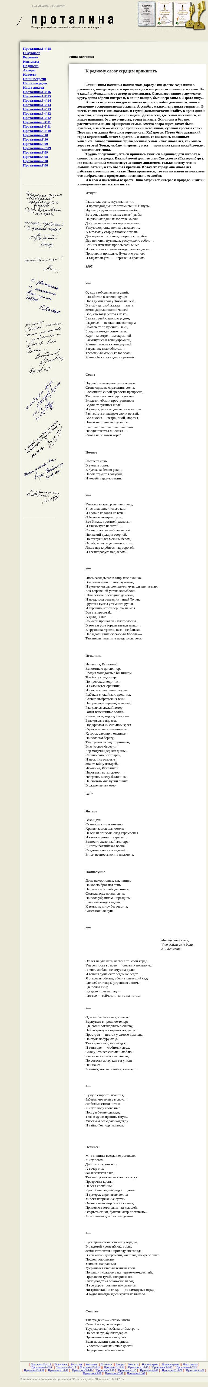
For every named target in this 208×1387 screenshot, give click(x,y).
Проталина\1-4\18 (37, 48)
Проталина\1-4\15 (37, 96)
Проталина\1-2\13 (37, 109)
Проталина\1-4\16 (37, 92)
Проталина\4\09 (35, 144)
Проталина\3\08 (35, 157)
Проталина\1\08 (35, 165)
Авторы (29, 70)
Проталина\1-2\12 (37, 118)
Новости (29, 74)
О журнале (31, 53)
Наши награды (35, 83)
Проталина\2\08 (35, 161)
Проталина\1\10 (35, 139)
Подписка (30, 66)
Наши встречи (34, 79)
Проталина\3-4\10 (37, 131)
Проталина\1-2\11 (37, 126)
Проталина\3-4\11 (37, 122)
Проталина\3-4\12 (37, 113)
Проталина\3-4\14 (37, 100)
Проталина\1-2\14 (37, 105)
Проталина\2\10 (35, 135)
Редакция (30, 57)
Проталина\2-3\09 (37, 148)
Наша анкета (33, 87)
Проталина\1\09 (35, 152)
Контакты (31, 61)
